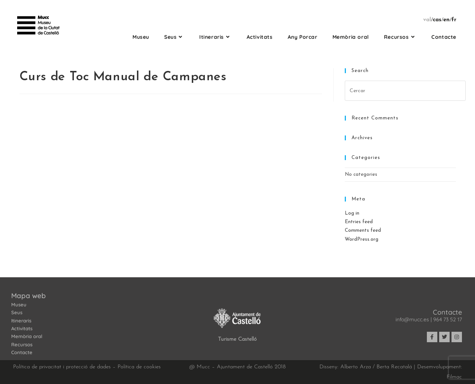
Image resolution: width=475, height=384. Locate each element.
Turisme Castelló (237, 339)
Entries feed (359, 221)
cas (437, 20)
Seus (16, 312)
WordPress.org (361, 239)
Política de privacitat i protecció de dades (62, 367)
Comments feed (363, 230)
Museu (18, 304)
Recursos (21, 344)
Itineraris (21, 321)
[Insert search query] (405, 91)
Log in (352, 213)
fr (453, 20)
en (446, 20)
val (427, 20)
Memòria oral (26, 336)
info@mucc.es (412, 319)
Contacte (21, 352)
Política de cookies (139, 367)
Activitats (21, 328)
